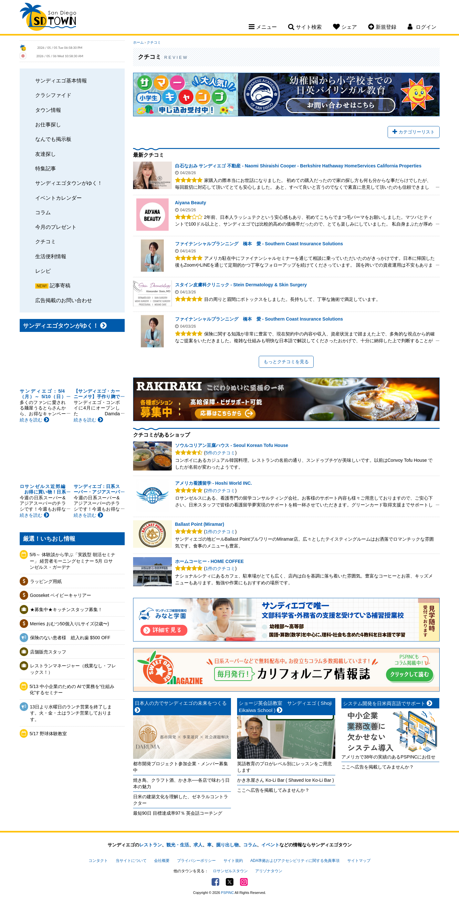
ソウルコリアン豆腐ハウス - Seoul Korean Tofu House (231, 445)
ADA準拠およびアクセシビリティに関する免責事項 (294, 860)
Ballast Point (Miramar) (199, 524)
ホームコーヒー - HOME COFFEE (209, 561)
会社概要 (162, 860)
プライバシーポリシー (196, 860)
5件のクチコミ (220, 452)
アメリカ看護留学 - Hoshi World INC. (213, 483)
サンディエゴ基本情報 (61, 80)
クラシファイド (53, 95)
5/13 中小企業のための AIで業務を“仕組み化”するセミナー (72, 689)
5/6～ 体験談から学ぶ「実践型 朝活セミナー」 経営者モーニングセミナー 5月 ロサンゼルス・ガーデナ (72, 561)
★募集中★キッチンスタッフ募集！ (66, 609)
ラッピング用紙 (46, 581)
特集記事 (45, 168)
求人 (198, 844)
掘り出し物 (227, 844)
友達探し (45, 154)
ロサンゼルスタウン (230, 871)
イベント (270, 844)
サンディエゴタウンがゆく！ (68, 183)
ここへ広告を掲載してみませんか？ (273, 790)
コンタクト (98, 860)
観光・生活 (177, 844)
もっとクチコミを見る (286, 361)
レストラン (150, 844)
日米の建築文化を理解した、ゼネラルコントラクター (180, 800)
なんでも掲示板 (53, 139)
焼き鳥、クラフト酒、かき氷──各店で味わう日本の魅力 (181, 783)
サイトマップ (358, 860)
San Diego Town (48, 18)
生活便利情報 (50, 256)
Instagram (244, 882)
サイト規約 (233, 860)
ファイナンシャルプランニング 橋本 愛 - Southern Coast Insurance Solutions (259, 243)
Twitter (230, 882)
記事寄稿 (60, 285)
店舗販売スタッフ (48, 651)
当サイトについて (131, 860)
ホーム (138, 42)
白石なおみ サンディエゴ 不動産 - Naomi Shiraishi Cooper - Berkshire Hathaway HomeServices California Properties (298, 165)
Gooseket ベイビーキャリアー (60, 595)
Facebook (215, 882)
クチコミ (45, 241)
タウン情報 (48, 110)
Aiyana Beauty (190, 202)
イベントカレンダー (58, 198)
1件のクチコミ (220, 531)
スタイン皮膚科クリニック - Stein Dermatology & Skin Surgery (241, 284)
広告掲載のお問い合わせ (63, 300)
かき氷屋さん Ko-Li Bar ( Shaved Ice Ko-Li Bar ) (285, 780)
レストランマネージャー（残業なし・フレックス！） (73, 669)
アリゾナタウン (268, 871)
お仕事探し (48, 124)
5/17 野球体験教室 (48, 733)
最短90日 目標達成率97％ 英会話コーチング (178, 813)
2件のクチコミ (220, 490)
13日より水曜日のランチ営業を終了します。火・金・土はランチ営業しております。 (71, 713)
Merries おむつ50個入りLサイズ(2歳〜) (69, 623)
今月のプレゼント (56, 227)
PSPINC (227, 893)
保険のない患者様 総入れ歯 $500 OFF (70, 637)
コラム (43, 212)
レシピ (43, 271)
